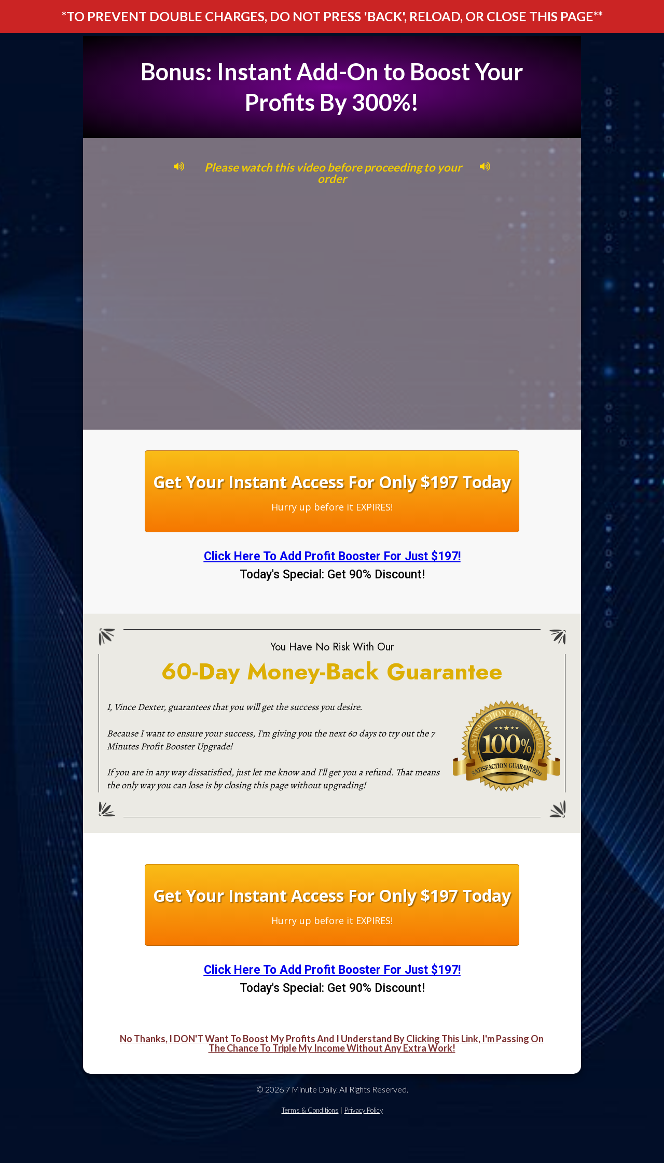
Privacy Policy (363, 1110)
